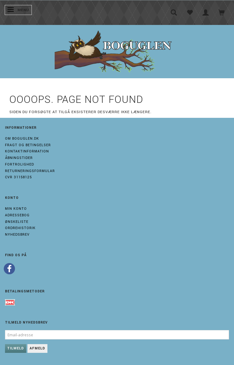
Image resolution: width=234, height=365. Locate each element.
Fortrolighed (19, 164)
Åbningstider (19, 158)
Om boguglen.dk (22, 138)
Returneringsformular (30, 171)
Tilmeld (15, 348)
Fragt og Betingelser (28, 145)
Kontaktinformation (27, 151)
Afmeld (37, 348)
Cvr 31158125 (18, 177)
